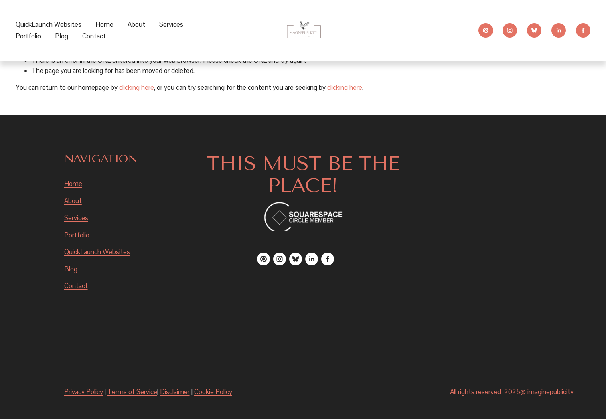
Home (104, 24)
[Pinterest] (485, 30)
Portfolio (28, 36)
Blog (61, 36)
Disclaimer (175, 391)
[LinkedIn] (558, 30)
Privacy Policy (83, 391)
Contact (94, 36)
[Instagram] (510, 30)
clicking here (136, 87)
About (136, 24)
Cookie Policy (213, 391)
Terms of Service (132, 391)
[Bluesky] (534, 30)
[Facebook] (583, 30)
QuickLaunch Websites (48, 24)
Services (76, 217)
